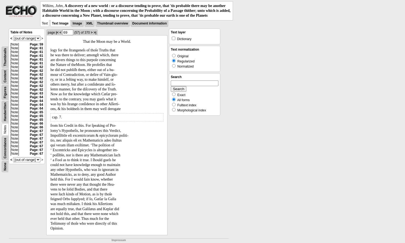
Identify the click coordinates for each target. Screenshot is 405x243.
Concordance (5, 148)
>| (94, 32)
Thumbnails (5, 57)
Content (5, 76)
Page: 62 (36, 67)
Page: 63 (36, 93)
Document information (149, 23)
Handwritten (5, 111)
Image (77, 23)
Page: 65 (36, 112)
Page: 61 (36, 48)
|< (57, 32)
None (5, 167)
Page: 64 (36, 97)
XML (89, 23)
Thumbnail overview (112, 23)
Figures (5, 92)
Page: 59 (36, 44)
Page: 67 (36, 131)
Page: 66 (36, 123)
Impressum (118, 240)
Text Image (60, 23)
